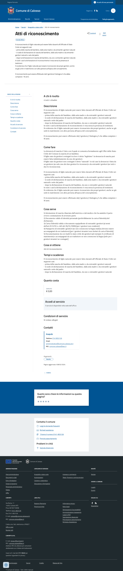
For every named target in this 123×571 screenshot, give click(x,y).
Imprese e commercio (69, 474)
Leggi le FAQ (67, 515)
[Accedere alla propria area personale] (103, 2)
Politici (8, 490)
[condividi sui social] (91, 33)
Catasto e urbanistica (41, 480)
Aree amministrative (12, 474)
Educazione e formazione (42, 483)
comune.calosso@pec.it (57, 346)
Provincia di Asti (39, 506)
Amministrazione (14, 19)
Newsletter (94, 506)
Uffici (7, 493)
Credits (41, 563)
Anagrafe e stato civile (35, 27)
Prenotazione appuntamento (72, 519)
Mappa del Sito (57, 563)
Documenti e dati (11, 477)
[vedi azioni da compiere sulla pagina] (103, 34)
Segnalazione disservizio (70, 517)
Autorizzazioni (38, 477)
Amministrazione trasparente (72, 512)
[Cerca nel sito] (112, 10)
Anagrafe (49, 334)
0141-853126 (16, 511)
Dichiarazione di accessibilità (72, 509)
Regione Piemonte (12, 2)
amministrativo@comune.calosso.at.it (59, 343)
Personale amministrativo (14, 487)
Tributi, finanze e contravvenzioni (73, 477)
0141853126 (57, 338)
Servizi (36, 19)
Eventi (93, 490)
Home (17, 27)
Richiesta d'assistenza (70, 522)
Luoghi (93, 487)
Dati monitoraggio (11, 563)
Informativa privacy (69, 503)
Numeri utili (9, 530)
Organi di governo (11, 483)
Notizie (93, 474)
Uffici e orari (9, 527)
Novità (27, 19)
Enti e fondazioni (11, 480)
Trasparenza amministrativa (89, 19)
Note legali (66, 506)
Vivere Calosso (49, 19)
